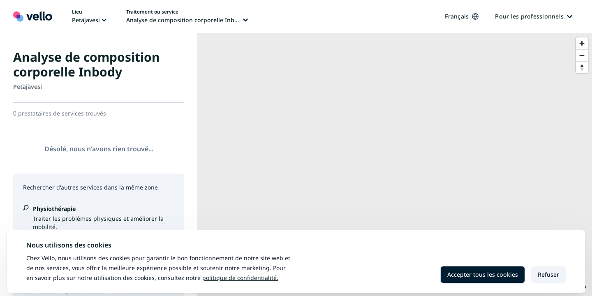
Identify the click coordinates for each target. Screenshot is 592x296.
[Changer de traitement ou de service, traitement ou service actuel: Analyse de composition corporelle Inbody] (187, 16)
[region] (394, 164)
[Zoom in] (582, 43)
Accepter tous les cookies (482, 274)
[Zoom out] (582, 55)
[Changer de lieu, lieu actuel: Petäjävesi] (89, 16)
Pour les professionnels (533, 16)
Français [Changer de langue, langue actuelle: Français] (462, 16)
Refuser (548, 274)
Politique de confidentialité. (240, 278)
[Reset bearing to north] (582, 67)
